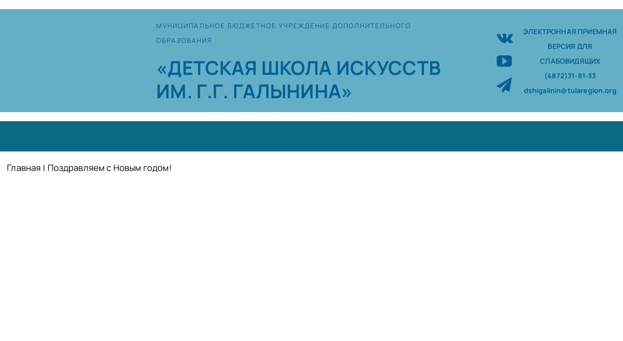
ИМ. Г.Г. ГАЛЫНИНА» (254, 91)
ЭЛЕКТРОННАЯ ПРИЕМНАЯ (570, 31)
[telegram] (504, 84)
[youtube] (504, 60)
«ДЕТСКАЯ (208, 67)
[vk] (505, 37)
